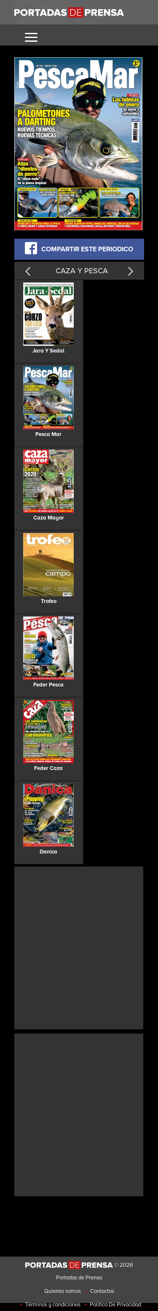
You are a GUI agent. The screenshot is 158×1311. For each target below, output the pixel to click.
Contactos (102, 1291)
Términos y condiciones (52, 1304)
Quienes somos (62, 1291)
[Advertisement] (79, 947)
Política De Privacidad (115, 1304)
